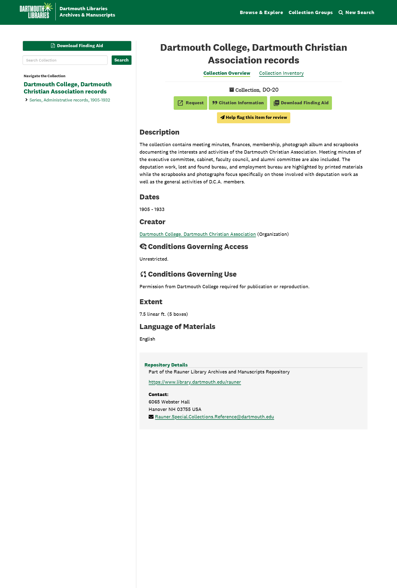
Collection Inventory (281, 73)
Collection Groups (311, 12)
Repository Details (166, 365)
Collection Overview (226, 73)
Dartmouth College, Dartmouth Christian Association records (68, 88)
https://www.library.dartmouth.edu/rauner (195, 382)
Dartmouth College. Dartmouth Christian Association (198, 234)
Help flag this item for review (253, 117)
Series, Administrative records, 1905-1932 (69, 100)
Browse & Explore (261, 12)
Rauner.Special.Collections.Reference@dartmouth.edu (214, 416)
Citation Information (238, 103)
